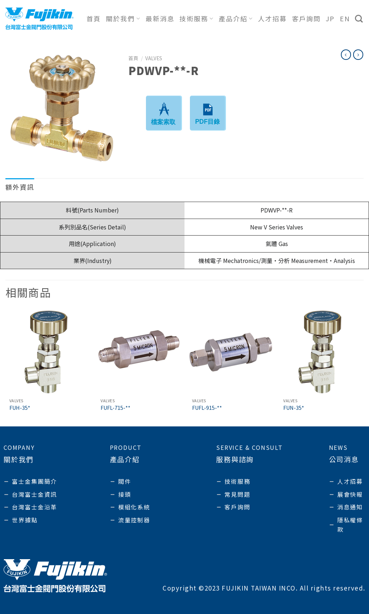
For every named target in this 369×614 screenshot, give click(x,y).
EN (345, 18)
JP (330, 18)
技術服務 (196, 18)
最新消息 (160, 18)
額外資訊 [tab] (19, 187)
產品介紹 (236, 18)
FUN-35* (293, 407)
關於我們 (123, 18)
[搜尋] (359, 18)
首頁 (93, 18)
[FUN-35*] (321, 352)
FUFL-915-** (207, 407)
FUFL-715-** (115, 407)
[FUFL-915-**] (230, 352)
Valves (153, 58)
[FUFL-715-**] (139, 352)
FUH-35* (19, 407)
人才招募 (272, 18)
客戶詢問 (306, 18)
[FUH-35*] (47, 352)
